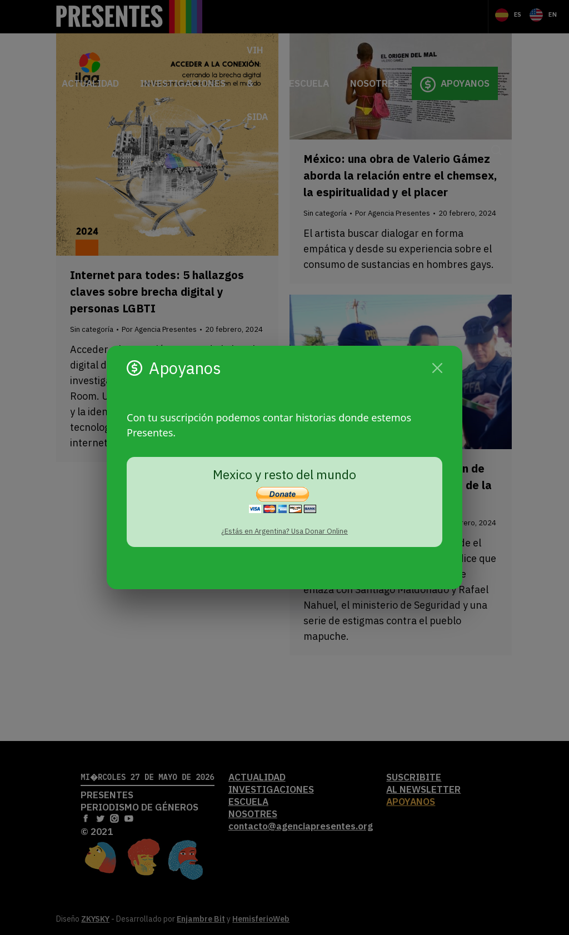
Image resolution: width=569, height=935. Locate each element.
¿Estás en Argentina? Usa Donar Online (284, 531)
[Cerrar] (437, 368)
